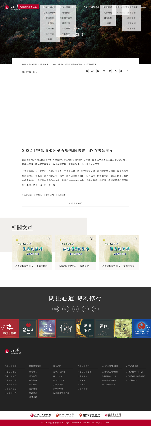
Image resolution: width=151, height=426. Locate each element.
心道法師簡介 (11, 376)
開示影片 (44, 64)
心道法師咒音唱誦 (110, 372)
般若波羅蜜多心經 (61, 392)
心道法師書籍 (11, 384)
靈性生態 (33, 376)
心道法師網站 (11, 372)
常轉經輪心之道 (109, 376)
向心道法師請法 (109, 380)
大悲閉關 (33, 388)
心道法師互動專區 (110, 366)
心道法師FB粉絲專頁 (135, 376)
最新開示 (63, 7)
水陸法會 (61, 195)
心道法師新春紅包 (28, 7)
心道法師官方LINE (134, 372)
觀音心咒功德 (59, 372)
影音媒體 (33, 64)
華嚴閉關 (33, 392)
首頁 (24, 64)
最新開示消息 (35, 366)
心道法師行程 (11, 392)
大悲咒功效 (58, 384)
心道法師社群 (132, 366)
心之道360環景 (108, 384)
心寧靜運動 (83, 388)
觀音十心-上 (58, 376)
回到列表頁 (76, 203)
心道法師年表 (11, 380)
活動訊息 (129, 7)
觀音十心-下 (58, 380)
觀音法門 (49, 195)
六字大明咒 (58, 388)
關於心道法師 (49, 7)
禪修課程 (82, 384)
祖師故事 (33, 380)
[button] (3, 327)
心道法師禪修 (84, 366)
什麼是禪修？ (84, 376)
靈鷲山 (38, 195)
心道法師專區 (11, 366)
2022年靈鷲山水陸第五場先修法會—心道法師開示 (73, 64)
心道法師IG (131, 380)
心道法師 (27, 195)
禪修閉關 (33, 397)
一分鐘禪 (82, 380)
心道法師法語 (11, 388)
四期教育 (33, 384)
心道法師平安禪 (85, 372)
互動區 (118, 7)
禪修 (85, 7)
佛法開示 (33, 372)
